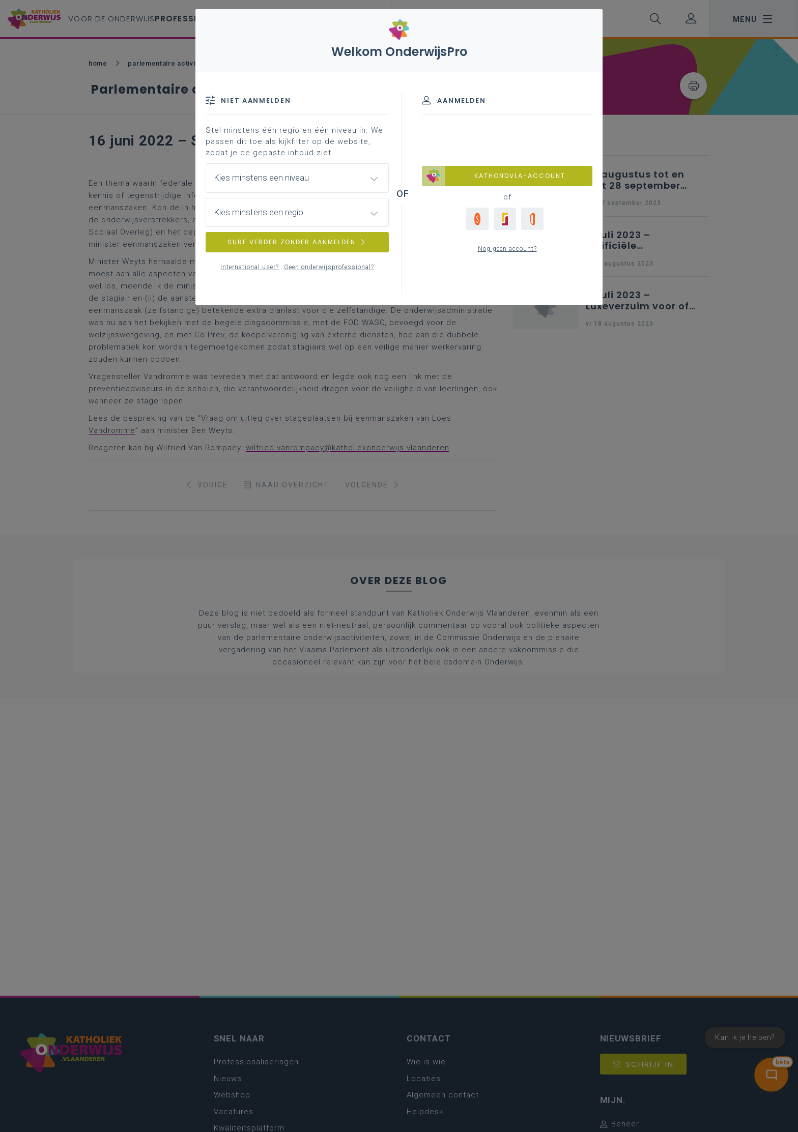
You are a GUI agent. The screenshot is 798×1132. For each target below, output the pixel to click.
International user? (249, 267)
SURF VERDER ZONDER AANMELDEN (297, 242)
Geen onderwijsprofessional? (329, 267)
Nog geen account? (507, 248)
